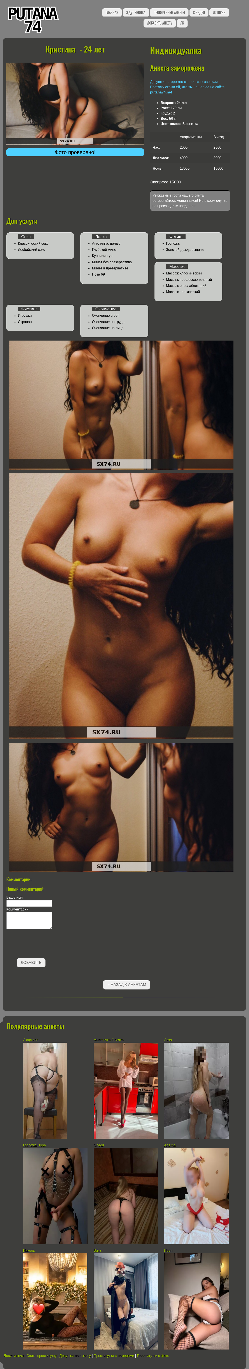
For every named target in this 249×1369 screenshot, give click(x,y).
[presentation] (39, 944)
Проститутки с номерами (114, 1356)
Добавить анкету (159, 23)
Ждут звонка (136, 12)
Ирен (169, 1250)
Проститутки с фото (153, 1356)
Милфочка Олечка (109, 1040)
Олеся (99, 1145)
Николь (29, 1250)
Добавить (31, 962)
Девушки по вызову (75, 1356)
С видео (199, 12)
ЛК (182, 23)
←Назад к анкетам (126, 984)
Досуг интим (14, 1356)
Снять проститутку (41, 1356)
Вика (98, 1250)
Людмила (31, 1040)
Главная (112, 12)
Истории (219, 12)
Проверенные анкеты (169, 12)
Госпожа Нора (34, 1145)
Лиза (168, 1040)
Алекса (170, 1145)
